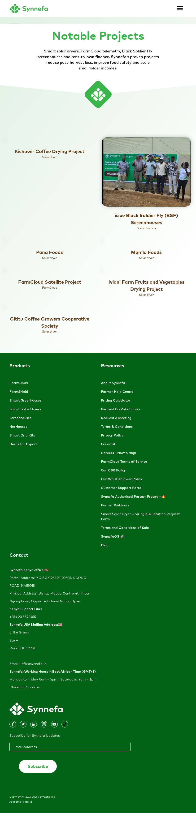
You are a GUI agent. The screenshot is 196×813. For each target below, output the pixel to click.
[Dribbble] (23, 724)
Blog (105, 545)
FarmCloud (18, 383)
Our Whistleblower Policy (121, 479)
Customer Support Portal (121, 488)
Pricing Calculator (115, 400)
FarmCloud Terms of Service (124, 461)
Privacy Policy (112, 435)
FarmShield (18, 391)
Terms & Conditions (117, 426)
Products (19, 365)
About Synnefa (113, 383)
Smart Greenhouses (25, 400)
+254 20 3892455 (22, 617)
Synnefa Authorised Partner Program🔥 (133, 496)
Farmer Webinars (115, 505)
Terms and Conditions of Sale (125, 528)
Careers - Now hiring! (118, 453)
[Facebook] (33, 724)
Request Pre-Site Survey (120, 409)
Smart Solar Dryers (25, 409)
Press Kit (108, 444)
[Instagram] (12, 724)
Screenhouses (20, 418)
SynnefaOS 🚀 (112, 536)
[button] (180, 8)
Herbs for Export (23, 444)
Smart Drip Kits (22, 435)
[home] (28, 8)
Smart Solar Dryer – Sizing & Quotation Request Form (140, 516)
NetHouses (18, 426)
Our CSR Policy (113, 470)
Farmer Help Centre (117, 391)
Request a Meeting (116, 418)
